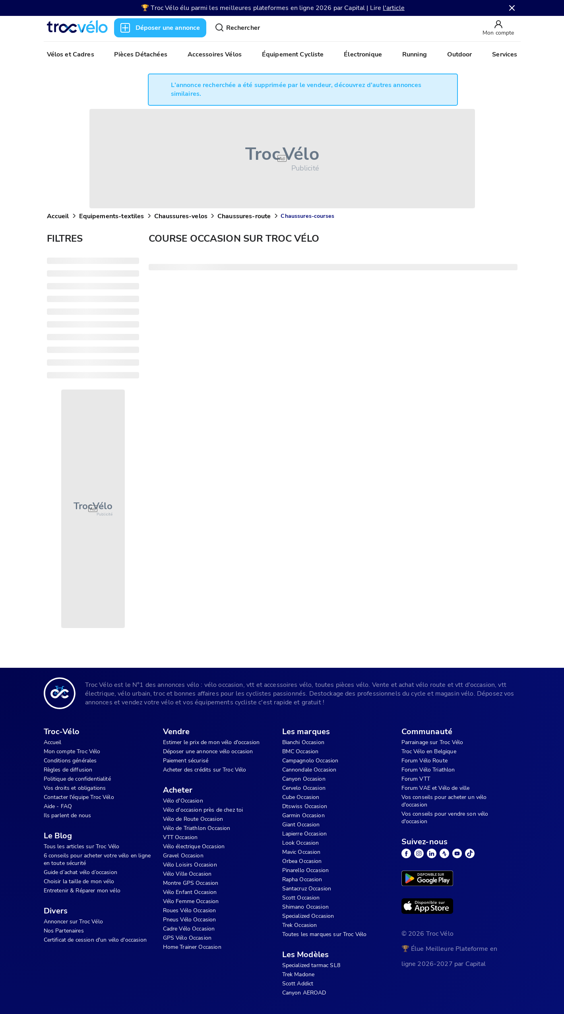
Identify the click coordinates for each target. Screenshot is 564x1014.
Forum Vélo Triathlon (428, 770)
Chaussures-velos (180, 216)
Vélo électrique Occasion (194, 846)
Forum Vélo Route (424, 760)
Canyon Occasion (304, 779)
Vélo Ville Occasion (187, 874)
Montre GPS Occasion (191, 883)
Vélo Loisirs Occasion (190, 865)
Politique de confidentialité (77, 779)
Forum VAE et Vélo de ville (435, 788)
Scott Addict (298, 983)
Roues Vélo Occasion (189, 910)
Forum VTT (415, 779)
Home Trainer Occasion (192, 947)
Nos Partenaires (64, 931)
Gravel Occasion (183, 855)
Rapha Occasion (302, 879)
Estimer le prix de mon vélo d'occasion (211, 742)
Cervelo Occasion (304, 788)
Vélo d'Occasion (183, 801)
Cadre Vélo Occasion (189, 929)
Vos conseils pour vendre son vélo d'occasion (444, 817)
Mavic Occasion (301, 852)
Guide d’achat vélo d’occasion (80, 872)
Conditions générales (70, 760)
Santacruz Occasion (306, 888)
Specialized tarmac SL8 (311, 965)
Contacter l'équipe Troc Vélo (79, 797)
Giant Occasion (301, 824)
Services (504, 54)
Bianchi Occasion (303, 742)
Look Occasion (300, 843)
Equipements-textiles (111, 216)
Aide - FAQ (58, 806)
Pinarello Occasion (305, 870)
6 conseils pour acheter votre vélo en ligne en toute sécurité (97, 859)
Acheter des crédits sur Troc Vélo (204, 770)
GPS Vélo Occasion (187, 938)
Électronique (363, 54)
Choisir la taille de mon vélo (79, 881)
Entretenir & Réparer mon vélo (82, 890)
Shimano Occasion (305, 907)
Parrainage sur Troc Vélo (432, 742)
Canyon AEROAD (304, 993)
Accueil (58, 216)
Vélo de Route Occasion (193, 819)
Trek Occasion (299, 925)
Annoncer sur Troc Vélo (73, 921)
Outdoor (459, 54)
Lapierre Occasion (304, 834)
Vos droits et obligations (75, 788)
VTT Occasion (180, 837)
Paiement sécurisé (186, 760)
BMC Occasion (300, 751)
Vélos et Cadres (70, 54)
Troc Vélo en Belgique (428, 751)
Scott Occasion (301, 898)
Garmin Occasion (303, 815)
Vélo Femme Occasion (191, 901)
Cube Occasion (301, 797)
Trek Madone (298, 974)
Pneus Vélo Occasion (189, 919)
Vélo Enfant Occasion (190, 892)
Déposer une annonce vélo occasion (208, 751)
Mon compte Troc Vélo (72, 751)
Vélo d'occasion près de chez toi (203, 810)
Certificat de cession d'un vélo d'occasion (95, 940)
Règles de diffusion (68, 770)
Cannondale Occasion (309, 770)
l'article (393, 8)
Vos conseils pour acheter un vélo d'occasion (444, 800)
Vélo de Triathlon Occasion (197, 828)
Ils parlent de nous (67, 815)
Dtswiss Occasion (304, 806)
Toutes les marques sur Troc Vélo (324, 934)
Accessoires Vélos (215, 54)
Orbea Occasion (302, 861)
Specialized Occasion (308, 916)
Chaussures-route (244, 216)
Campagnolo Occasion (310, 760)
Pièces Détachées (140, 54)
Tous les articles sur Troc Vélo (82, 846)
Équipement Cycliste (293, 54)
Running (414, 54)
